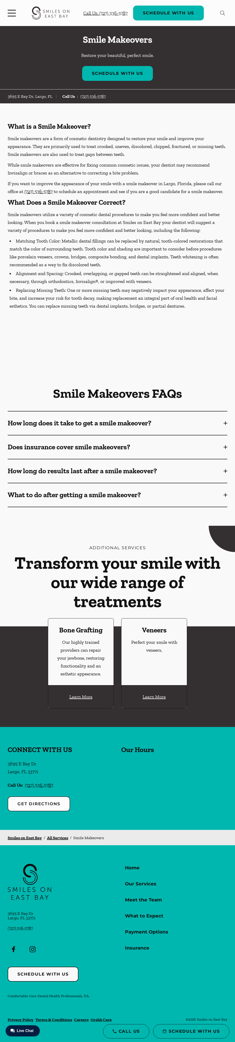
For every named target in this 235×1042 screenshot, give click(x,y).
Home (132, 868)
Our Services (140, 884)
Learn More (80, 697)
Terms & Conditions (53, 1019)
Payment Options (146, 932)
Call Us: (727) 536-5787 (105, 13)
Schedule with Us (168, 13)
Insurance (137, 948)
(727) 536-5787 (93, 96)
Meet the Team (143, 900)
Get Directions (38, 803)
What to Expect (144, 916)
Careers (81, 1019)
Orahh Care (101, 1019)
